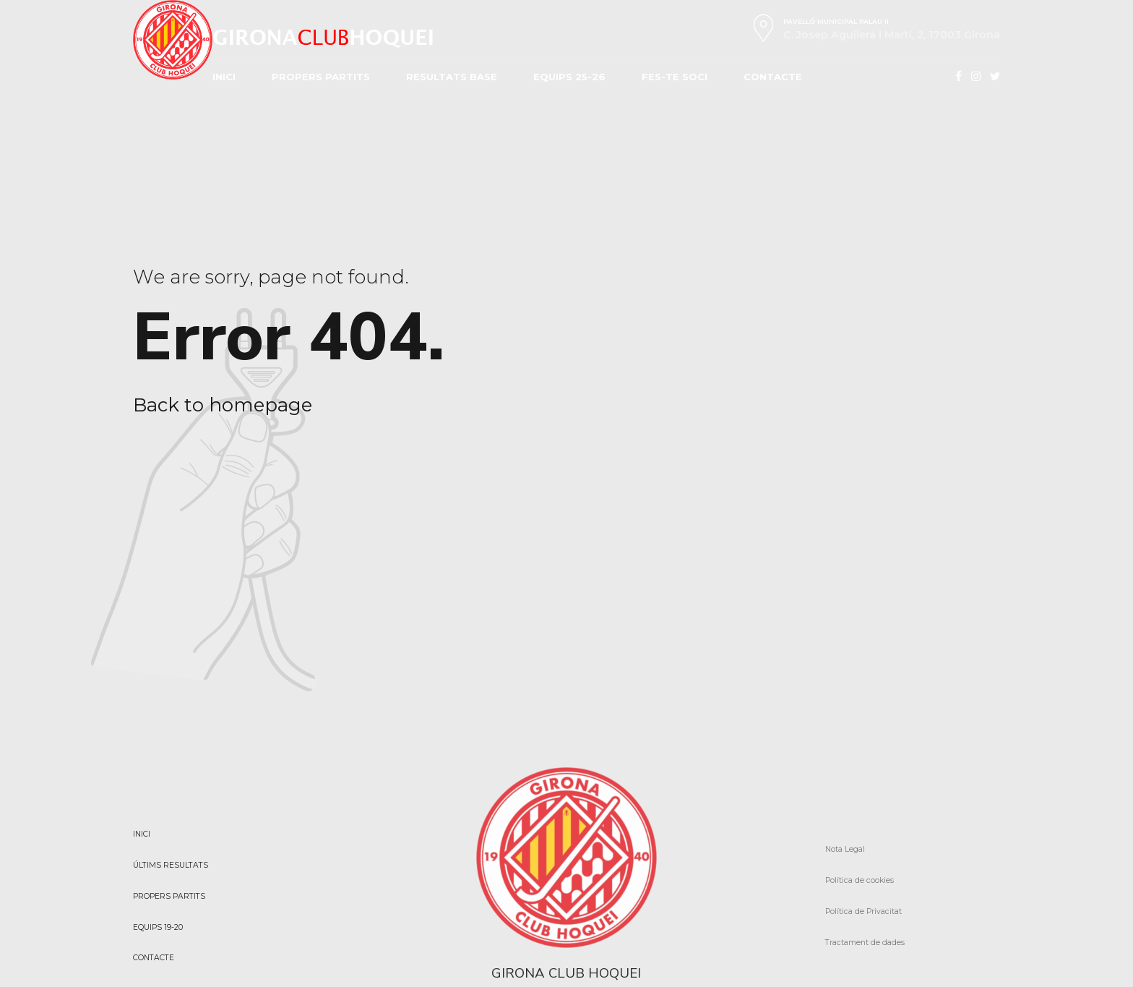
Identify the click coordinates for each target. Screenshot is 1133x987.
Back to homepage (222, 404)
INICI (224, 76)
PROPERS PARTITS (321, 76)
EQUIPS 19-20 (158, 927)
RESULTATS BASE (451, 76)
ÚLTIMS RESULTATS (170, 865)
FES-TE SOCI (674, 76)
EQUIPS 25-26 (569, 76)
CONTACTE (773, 76)
